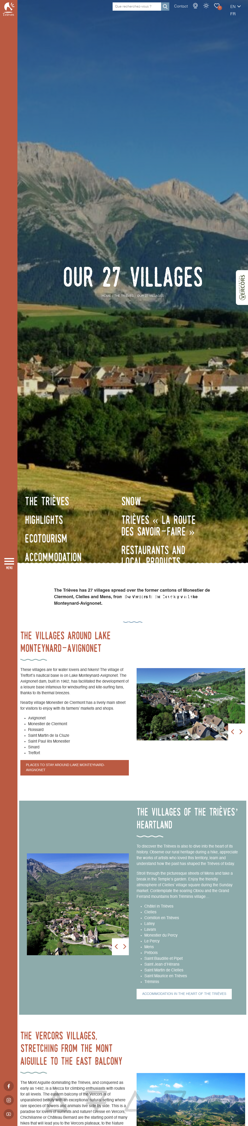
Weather (189, 11)
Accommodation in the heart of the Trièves (184, 994)
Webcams (178, 11)
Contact (164, 11)
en (216, 12)
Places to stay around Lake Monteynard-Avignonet (65, 767)
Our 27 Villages (200, 11)
